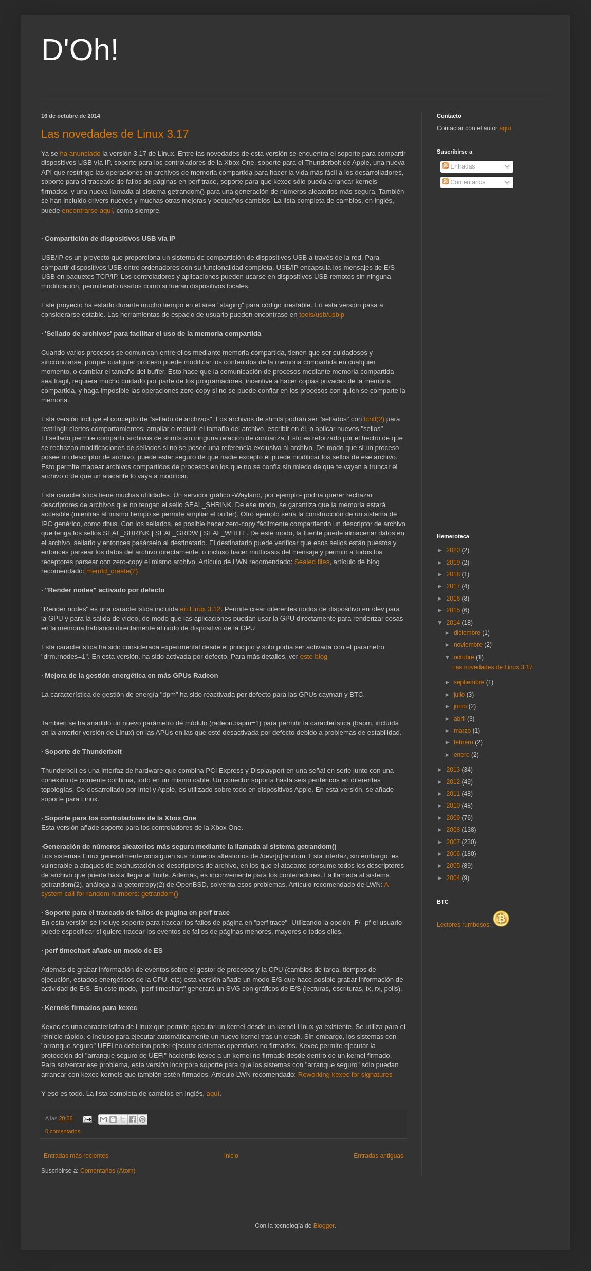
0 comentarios (62, 1131)
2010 (454, 805)
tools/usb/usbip (321, 315)
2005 (454, 865)
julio (460, 694)
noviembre (469, 644)
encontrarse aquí (87, 210)
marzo (463, 730)
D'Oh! (80, 49)
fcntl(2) (374, 419)
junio (461, 706)
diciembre (468, 633)
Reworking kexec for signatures (345, 1074)
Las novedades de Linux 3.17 (115, 133)
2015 (454, 610)
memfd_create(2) (112, 571)
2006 (454, 853)
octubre (465, 657)
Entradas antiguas (378, 1156)
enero (462, 754)
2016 (454, 598)
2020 (454, 550)
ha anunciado (80, 153)
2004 (454, 878)
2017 (454, 586)
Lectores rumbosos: (473, 924)
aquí (213, 1093)
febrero (464, 742)
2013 (454, 769)
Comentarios (463, 182)
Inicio (231, 1156)
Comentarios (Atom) (107, 1170)
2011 (454, 793)
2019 (454, 562)
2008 (454, 829)
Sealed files (311, 562)
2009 (454, 817)
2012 (454, 782)
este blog (314, 656)
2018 (454, 574)
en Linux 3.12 (200, 609)
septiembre (470, 682)
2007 (454, 842)
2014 (454, 622)
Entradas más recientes (76, 1156)
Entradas (458, 166)
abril (460, 718)
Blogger (324, 1225)
